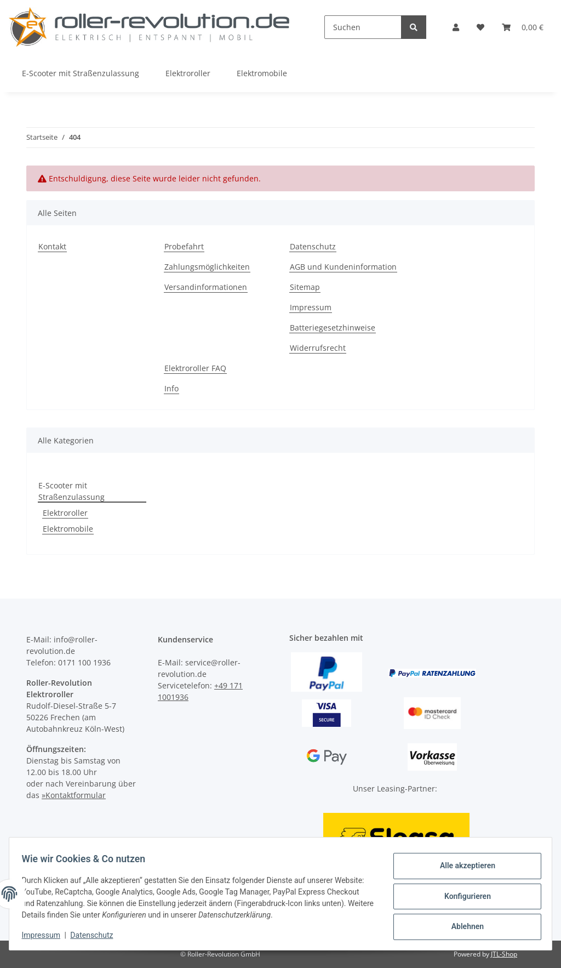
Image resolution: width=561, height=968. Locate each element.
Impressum (310, 307)
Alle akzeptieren (462, 867)
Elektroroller (65, 513)
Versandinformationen (205, 287)
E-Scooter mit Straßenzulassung (71, 491)
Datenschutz (313, 246)
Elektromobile (68, 528)
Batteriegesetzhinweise (332, 327)
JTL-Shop (504, 954)
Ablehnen (462, 924)
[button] (456, 27)
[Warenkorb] (522, 27)
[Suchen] (363, 27)
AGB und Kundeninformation (343, 266)
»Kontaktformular (74, 795)
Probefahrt (184, 246)
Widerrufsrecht (318, 348)
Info (171, 388)
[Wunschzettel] (480, 27)
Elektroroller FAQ (195, 368)
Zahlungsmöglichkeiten (207, 266)
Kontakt (52, 246)
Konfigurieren (462, 896)
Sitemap (305, 287)
